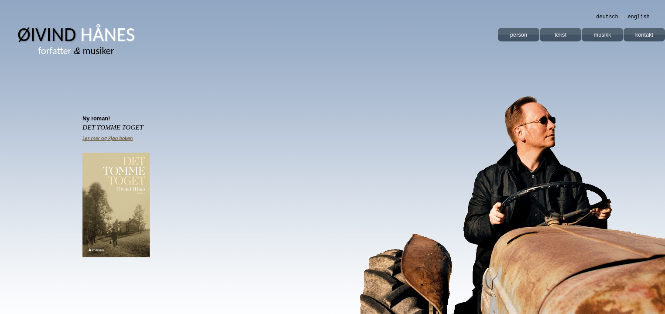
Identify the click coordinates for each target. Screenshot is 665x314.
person (518, 34)
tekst (560, 34)
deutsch (607, 17)
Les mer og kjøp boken (107, 138)
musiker (76, 51)
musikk (602, 34)
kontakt (644, 34)
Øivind (76, 34)
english (638, 17)
